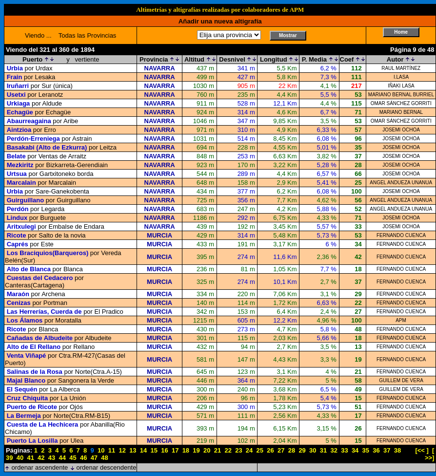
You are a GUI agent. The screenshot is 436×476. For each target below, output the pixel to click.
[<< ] (421, 450)
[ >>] (430, 454)
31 (323, 450)
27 (280, 450)
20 (206, 450)
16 (164, 450)
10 (101, 450)
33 (344, 450)
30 (312, 450)
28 (291, 450)
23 (238, 450)
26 (270, 450)
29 (301, 450)
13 (132, 450)
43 (51, 457)
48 (104, 457)
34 (355, 450)
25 (260, 450)
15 (154, 450)
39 (9, 457)
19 (196, 450)
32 (333, 450)
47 (94, 457)
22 (227, 450)
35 (365, 450)
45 (72, 457)
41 (30, 457)
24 (249, 450)
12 (122, 450)
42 (41, 457)
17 (175, 450)
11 (111, 450)
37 (386, 450)
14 (143, 450)
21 (217, 450)
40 (20, 457)
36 (376, 450)
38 (397, 450)
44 (62, 457)
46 (83, 457)
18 (185, 450)
